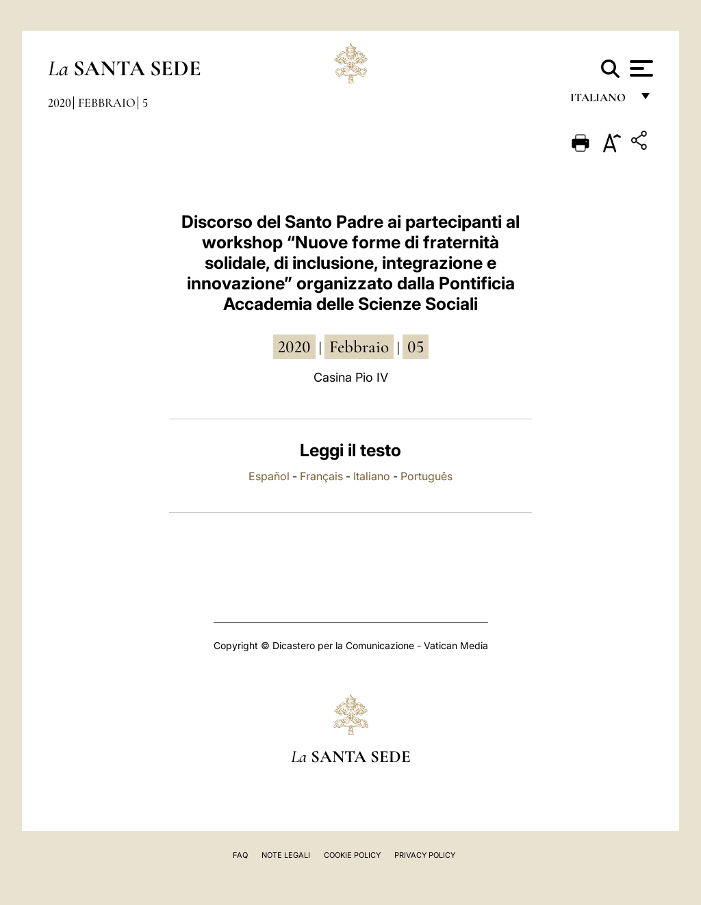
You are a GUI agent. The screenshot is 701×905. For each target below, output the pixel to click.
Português (426, 476)
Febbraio (107, 102)
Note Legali (286, 855)
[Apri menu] (639, 68)
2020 (59, 102)
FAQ (240, 855)
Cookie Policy (352, 855)
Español (269, 476)
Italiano (371, 476)
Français (321, 476)
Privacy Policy (424, 855)
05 (415, 347)
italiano (601, 101)
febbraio (359, 347)
